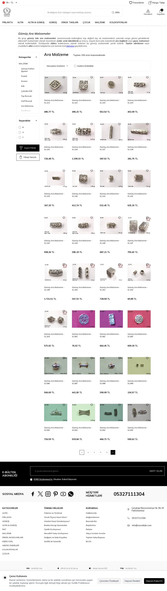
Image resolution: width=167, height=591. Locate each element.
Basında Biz (91, 521)
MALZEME (100, 22)
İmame (24, 81)
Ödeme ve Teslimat (53, 513)
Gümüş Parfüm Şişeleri (27, 70)
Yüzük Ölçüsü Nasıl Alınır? (55, 517)
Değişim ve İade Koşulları (55, 537)
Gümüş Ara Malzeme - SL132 (82, 101)
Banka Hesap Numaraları (55, 525)
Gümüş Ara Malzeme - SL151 (110, 288)
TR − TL (9, 2)
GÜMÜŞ (53, 22)
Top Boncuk (26, 96)
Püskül (24, 76)
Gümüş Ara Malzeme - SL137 (110, 148)
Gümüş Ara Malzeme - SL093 (138, 428)
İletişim (89, 529)
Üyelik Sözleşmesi (52, 529)
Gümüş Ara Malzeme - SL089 (138, 382)
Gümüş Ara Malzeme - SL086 (54, 382)
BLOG (88, 541)
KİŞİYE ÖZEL (7, 541)
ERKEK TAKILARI (70, 22)
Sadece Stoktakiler (84, 66)
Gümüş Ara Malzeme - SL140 (82, 194)
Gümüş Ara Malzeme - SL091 (82, 428)
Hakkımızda (91, 513)
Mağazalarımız (92, 517)
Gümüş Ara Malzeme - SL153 (138, 288)
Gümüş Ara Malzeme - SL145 (110, 241)
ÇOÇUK (5, 553)
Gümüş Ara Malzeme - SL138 (138, 148)
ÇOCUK (86, 22)
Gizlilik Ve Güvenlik (52, 541)
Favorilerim (136, 2)
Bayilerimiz (91, 525)
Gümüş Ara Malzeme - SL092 (110, 428)
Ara (116, 12)
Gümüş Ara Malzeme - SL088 (110, 382)
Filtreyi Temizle (27, 157)
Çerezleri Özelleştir (109, 581)
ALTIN (20, 22)
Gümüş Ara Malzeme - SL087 (82, 382)
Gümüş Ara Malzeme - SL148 (54, 288)
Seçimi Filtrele (28, 148)
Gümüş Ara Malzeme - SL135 (54, 148)
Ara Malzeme (27, 106)
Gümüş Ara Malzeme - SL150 (82, 288)
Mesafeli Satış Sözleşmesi (56, 533)
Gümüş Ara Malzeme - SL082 (110, 335)
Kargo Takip (157, 2)
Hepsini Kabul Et (154, 581)
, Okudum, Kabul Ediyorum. (53, 479)
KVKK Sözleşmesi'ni (43, 479)
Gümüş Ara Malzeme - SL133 (110, 101)
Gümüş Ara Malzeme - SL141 (110, 194)
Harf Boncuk (26, 101)
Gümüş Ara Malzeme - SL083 (138, 335)
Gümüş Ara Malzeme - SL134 (138, 101)
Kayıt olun (156, 471)
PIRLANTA (7, 22)
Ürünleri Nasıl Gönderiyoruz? (57, 521)
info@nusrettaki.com (141, 525)
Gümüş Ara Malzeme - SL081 (82, 335)
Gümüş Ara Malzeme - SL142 (138, 194)
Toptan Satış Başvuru (95, 537)
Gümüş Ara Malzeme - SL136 (82, 148)
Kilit (22, 86)
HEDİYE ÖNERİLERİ (10, 545)
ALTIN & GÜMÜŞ (36, 22)
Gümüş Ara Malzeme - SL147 (138, 241)
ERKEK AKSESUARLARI (12, 537)
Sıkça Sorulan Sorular (95, 533)
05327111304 (129, 494)
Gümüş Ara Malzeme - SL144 (82, 241)
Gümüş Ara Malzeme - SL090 (54, 428)
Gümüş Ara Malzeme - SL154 (54, 335)
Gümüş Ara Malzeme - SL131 (54, 101)
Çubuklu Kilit (26, 91)
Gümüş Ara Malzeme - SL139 (54, 194)
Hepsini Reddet (132, 581)
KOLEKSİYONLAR (118, 22)
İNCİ (4, 529)
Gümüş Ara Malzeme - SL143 (54, 241)
